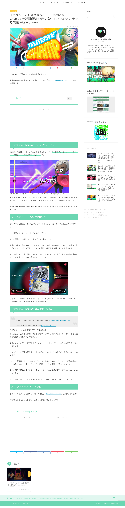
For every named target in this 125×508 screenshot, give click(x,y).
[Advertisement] (44, 124)
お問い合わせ (68, 2)
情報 (33, 412)
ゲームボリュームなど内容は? (95, 212)
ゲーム (13, 412)
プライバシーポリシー (14, 503)
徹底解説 (27, 412)
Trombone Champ (61, 80)
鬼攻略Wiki (81, 2)
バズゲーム (13, 11)
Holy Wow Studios (53, 394)
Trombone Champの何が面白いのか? (97, 215)
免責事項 (25, 503)
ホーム (41, 2)
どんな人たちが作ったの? (94, 218)
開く (69, 98)
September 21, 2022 (48, 326)
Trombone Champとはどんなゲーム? (97, 209)
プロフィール (53, 2)
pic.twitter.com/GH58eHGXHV (59, 320)
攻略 (38, 412)
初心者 (19, 412)
